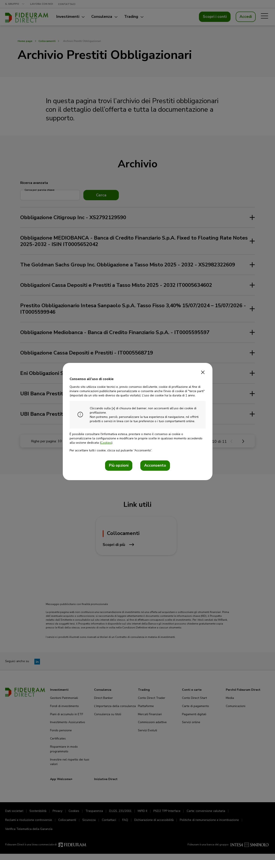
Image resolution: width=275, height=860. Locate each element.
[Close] (202, 371)
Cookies (106, 443)
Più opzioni (118, 465)
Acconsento (155, 465)
